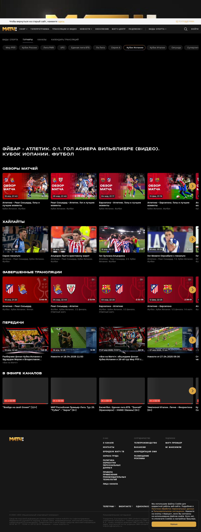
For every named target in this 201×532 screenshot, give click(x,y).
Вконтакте (125, 506)
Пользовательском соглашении (168, 511)
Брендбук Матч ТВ (113, 451)
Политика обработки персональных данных (112, 464)
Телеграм (108, 506)
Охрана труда (111, 456)
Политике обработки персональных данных (173, 509)
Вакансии (140, 447)
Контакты (108, 447)
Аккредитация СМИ (145, 451)
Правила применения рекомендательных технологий (114, 476)
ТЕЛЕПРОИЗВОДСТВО (145, 443)
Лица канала (110, 484)
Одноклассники (145, 506)
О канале (108, 443)
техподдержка (186, 21)
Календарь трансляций (65, 39)
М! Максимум (173, 447)
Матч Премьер (173, 443)
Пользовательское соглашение (117, 515)
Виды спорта (10, 39)
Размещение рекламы (141, 457)
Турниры (28, 39)
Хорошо (173, 524)
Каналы (42, 39)
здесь (61, 21)
